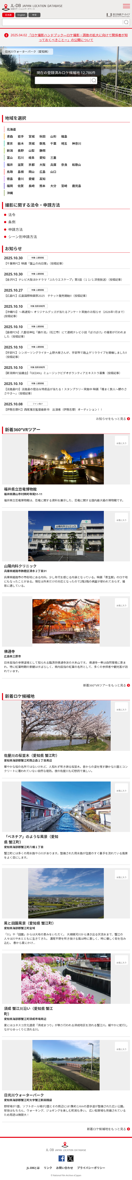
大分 (53, 186)
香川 (21, 179)
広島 (42, 172)
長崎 (32, 186)
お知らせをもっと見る (111, 419)
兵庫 (53, 165)
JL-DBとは (33, 1168)
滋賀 (21, 165)
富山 (10, 158)
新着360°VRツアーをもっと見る (104, 685)
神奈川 (76, 143)
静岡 (42, 151)
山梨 (32, 151)
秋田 (42, 136)
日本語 (8, 14)
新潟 (10, 151)
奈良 (64, 165)
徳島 (10, 179)
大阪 (42, 165)
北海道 (11, 129)
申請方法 (15, 229)
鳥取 (10, 172)
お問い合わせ (64, 1168)
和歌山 (76, 165)
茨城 (32, 143)
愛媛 (32, 179)
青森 (10, 136)
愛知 (42, 158)
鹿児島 (76, 186)
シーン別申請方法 (22, 236)
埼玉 (64, 143)
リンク (48, 1168)
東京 (10, 143)
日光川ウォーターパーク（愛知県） (27, 51)
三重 (53, 158)
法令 (11, 214)
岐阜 (32, 158)
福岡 (10, 186)
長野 (21, 151)
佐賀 (21, 186)
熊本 (42, 186)
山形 (53, 136)
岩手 (21, 136)
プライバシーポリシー (91, 1168)
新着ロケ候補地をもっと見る (106, 1129)
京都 (32, 165)
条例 (11, 222)
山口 (53, 172)
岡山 (32, 172)
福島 (64, 136)
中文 (34, 14)
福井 (10, 165)
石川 (21, 158)
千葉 (53, 143)
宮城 (32, 136)
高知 (42, 179)
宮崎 (64, 186)
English (21, 14)
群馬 (42, 143)
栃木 (21, 143)
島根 (21, 172)
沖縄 (10, 193)
